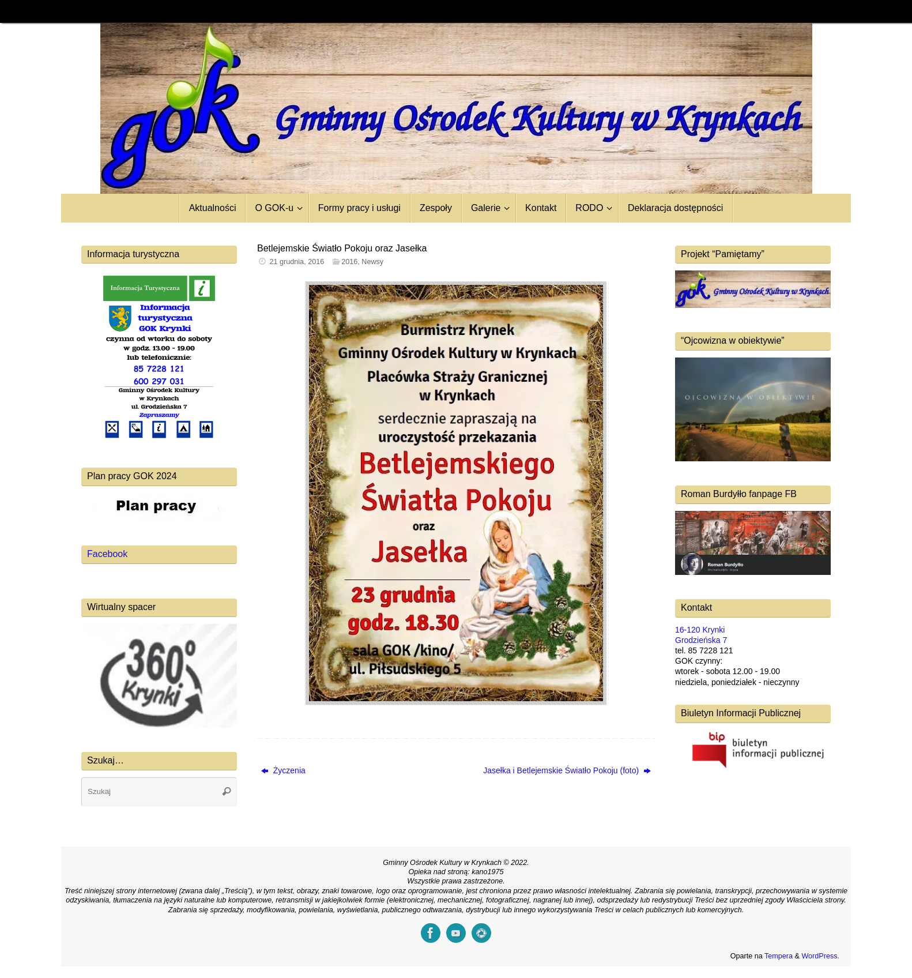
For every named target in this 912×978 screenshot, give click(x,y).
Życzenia (283, 770)
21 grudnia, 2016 (297, 262)
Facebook (107, 554)
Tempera (778, 956)
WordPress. (820, 956)
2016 (349, 262)
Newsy (372, 262)
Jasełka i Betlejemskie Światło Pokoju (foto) (567, 770)
